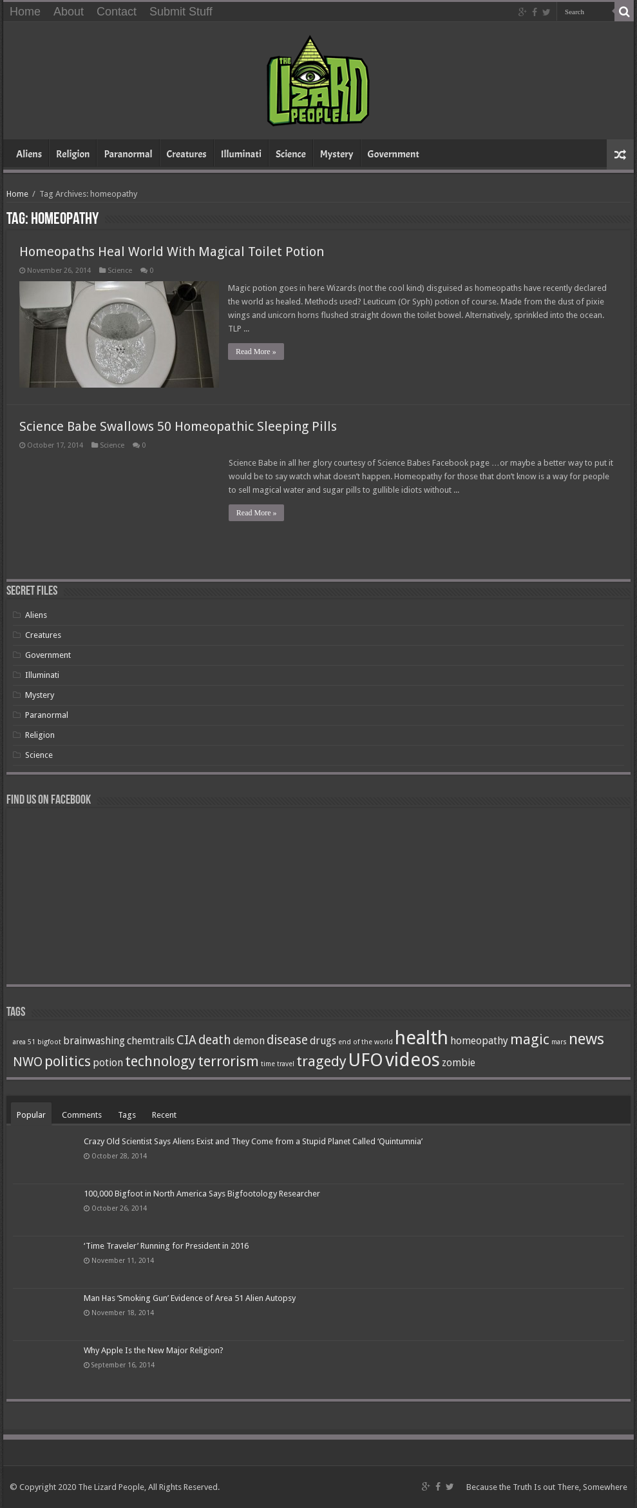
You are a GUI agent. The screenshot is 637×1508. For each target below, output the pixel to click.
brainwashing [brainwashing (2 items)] (94, 1040)
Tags (127, 1114)
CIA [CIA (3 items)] (186, 1039)
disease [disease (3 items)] (287, 1039)
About (68, 11)
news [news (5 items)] (586, 1038)
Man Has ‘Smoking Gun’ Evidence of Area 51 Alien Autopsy (190, 1298)
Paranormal (128, 154)
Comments (82, 1114)
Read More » (256, 351)
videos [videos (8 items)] (412, 1059)
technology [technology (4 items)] (160, 1060)
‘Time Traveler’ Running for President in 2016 (166, 1245)
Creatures (187, 154)
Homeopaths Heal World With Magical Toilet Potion (171, 251)
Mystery (337, 154)
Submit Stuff (181, 11)
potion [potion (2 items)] (108, 1062)
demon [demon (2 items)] (249, 1040)
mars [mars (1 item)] (559, 1041)
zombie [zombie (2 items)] (458, 1062)
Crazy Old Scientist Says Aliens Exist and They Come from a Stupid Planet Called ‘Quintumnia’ (253, 1141)
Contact (117, 11)
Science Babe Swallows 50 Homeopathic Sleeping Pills (178, 425)
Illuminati (241, 154)
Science (291, 154)
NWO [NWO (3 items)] (28, 1061)
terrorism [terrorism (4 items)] (228, 1060)
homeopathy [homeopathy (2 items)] (479, 1040)
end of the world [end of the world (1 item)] (365, 1041)
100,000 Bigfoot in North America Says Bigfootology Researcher (202, 1193)
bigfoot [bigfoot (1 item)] (49, 1041)
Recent (164, 1114)
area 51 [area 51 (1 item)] (24, 1041)
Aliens (29, 154)
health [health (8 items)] (421, 1037)
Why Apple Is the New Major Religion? (153, 1350)
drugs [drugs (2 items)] (323, 1040)
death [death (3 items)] (214, 1039)
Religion (73, 154)
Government (393, 154)
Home (25, 11)
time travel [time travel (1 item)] (277, 1063)
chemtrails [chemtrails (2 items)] (151, 1040)
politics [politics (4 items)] (67, 1060)
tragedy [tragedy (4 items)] (321, 1060)
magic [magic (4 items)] (529, 1038)
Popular (31, 1114)
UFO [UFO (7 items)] (365, 1059)
